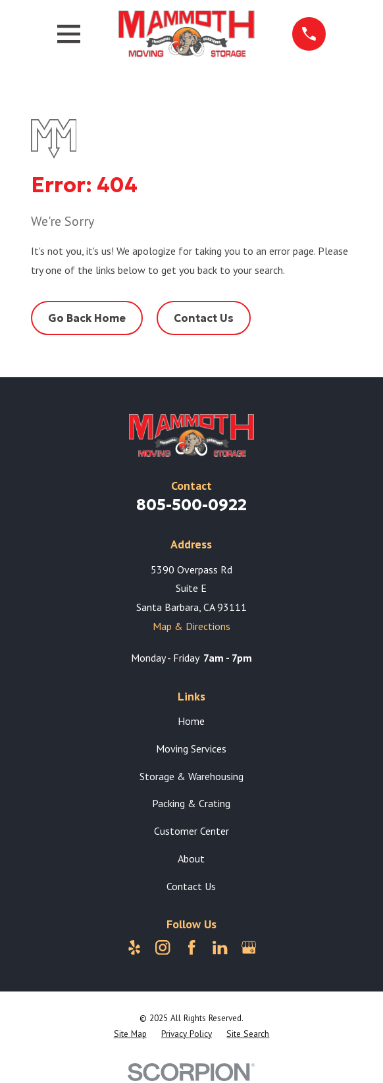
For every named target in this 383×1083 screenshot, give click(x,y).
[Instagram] (162, 947)
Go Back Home (87, 318)
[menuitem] (130, 1034)
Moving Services (191, 748)
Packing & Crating (191, 803)
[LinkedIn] (220, 947)
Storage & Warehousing (191, 776)
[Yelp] (134, 947)
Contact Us (204, 318)
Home (191, 720)
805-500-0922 (191, 505)
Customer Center (191, 830)
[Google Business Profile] (249, 947)
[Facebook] (191, 947)
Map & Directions (191, 626)
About (191, 858)
